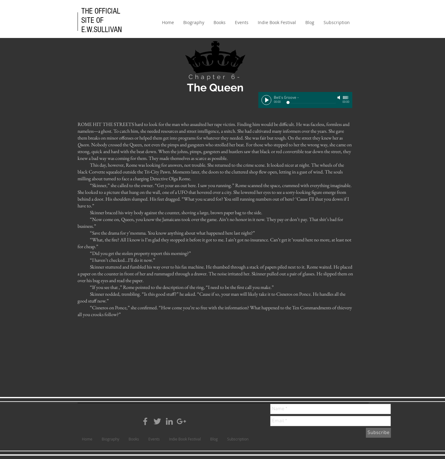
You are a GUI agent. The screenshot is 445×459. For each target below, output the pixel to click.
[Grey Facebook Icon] (145, 421)
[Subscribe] (378, 433)
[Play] (266, 100)
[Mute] (339, 97)
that (114, 287)
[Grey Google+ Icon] (181, 421)
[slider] (346, 97)
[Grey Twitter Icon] (157, 421)
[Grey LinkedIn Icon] (169, 421)
